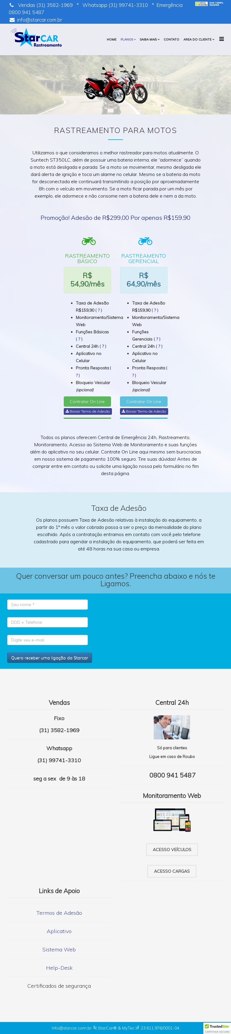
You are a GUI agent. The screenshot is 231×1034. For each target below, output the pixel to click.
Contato (171, 39)
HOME (111, 39)
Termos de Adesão (59, 912)
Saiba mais (148, 39)
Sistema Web (59, 949)
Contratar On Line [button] (87, 401)
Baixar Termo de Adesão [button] (88, 411)
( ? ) (98, 310)
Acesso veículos (172, 849)
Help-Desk (59, 967)
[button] (217, 1028)
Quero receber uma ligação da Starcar (49, 657)
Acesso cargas (172, 871)
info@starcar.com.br (39, 20)
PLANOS (127, 39)
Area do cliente (197, 39)
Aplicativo (59, 931)
